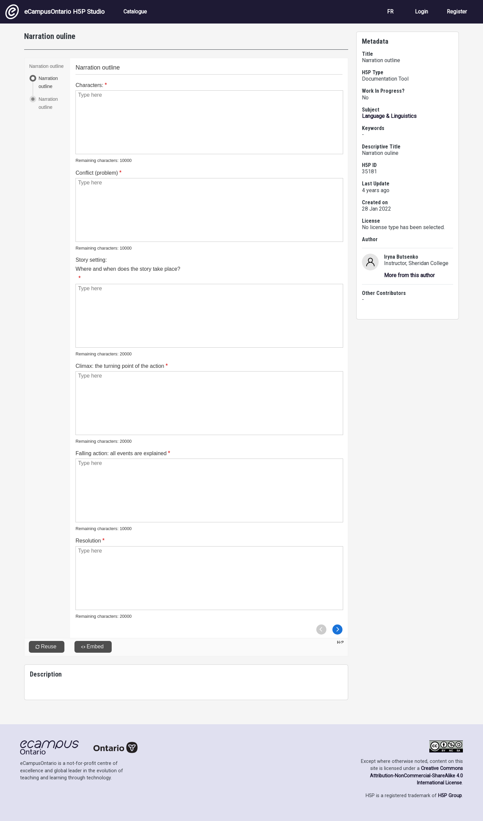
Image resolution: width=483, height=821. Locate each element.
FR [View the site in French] (390, 11)
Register (457, 11)
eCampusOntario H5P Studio (55, 11)
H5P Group (450, 795)
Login (421, 11)
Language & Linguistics (389, 116)
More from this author (409, 275)
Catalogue (135, 11)
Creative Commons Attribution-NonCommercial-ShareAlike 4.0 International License (416, 776)
